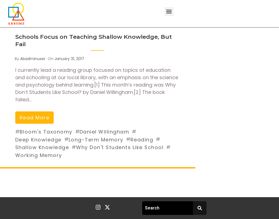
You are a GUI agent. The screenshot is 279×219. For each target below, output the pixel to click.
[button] (169, 11)
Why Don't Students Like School (119, 147)
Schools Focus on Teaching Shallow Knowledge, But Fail (93, 40)
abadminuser (33, 58)
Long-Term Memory (96, 139)
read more (35, 117)
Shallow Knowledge (42, 147)
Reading (142, 139)
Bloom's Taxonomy (46, 131)
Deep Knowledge (38, 139)
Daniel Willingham (104, 131)
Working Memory (38, 155)
